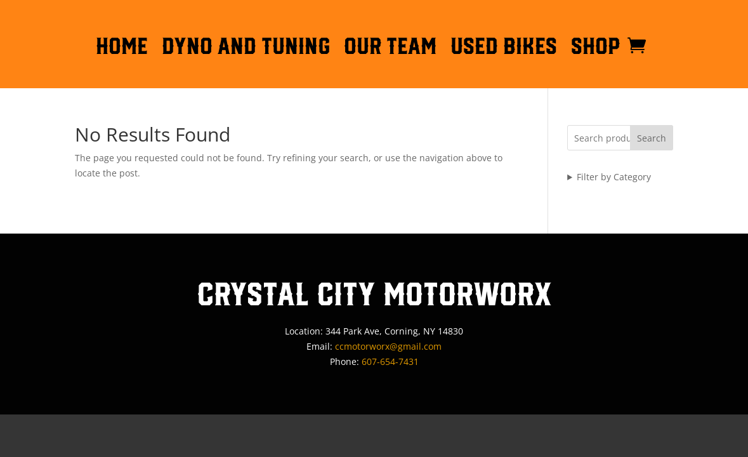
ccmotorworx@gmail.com (388, 346)
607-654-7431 (390, 361)
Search (651, 138)
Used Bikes (503, 48)
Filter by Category (614, 177)
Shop (595, 48)
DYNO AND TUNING (246, 48)
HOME (122, 48)
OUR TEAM (390, 48)
